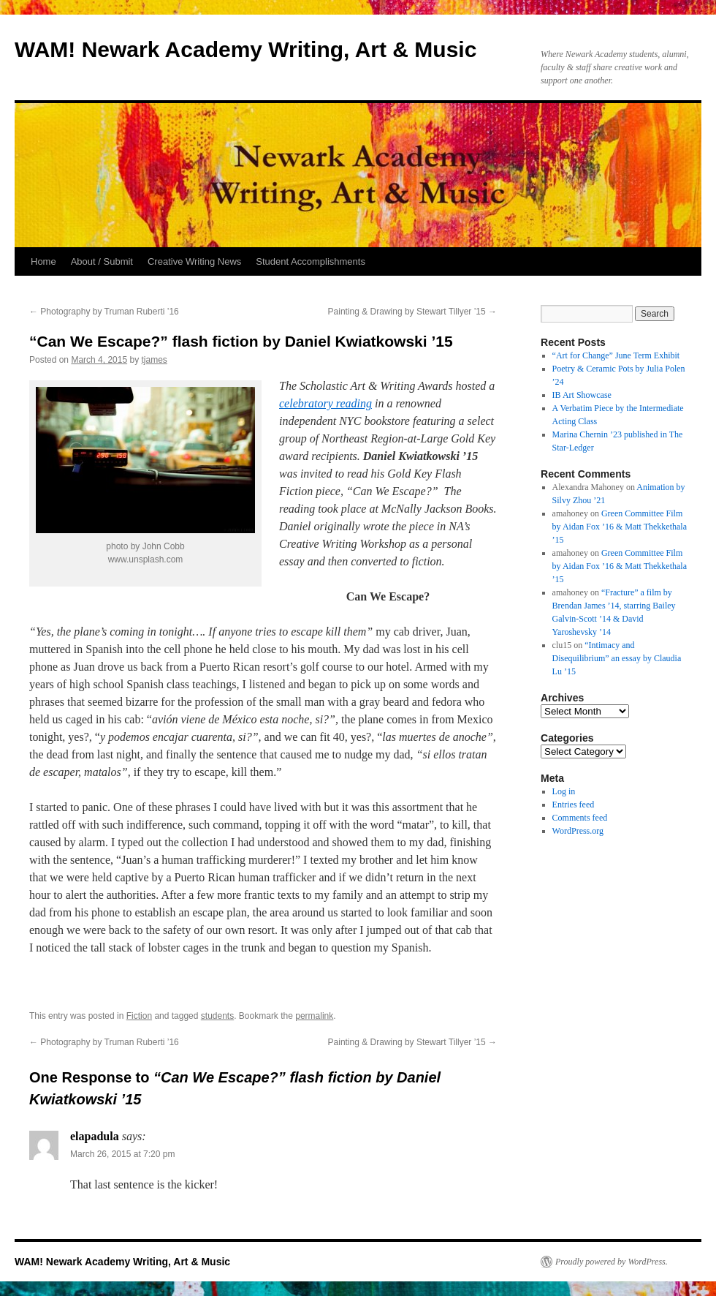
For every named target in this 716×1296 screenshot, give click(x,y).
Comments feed (580, 818)
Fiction (139, 1016)
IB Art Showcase (582, 395)
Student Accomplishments (310, 261)
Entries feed (573, 804)
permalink (314, 1016)
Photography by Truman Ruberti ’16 (104, 311)
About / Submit (102, 261)
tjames (154, 360)
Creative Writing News (194, 261)
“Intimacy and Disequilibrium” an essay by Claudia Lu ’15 (617, 658)
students (217, 1016)
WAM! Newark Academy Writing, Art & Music (245, 49)
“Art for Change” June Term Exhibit (616, 355)
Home (43, 261)
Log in (564, 791)
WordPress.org (577, 831)
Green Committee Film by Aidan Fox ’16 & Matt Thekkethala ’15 (619, 526)
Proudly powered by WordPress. (611, 1262)
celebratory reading (325, 403)
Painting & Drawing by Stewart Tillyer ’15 (412, 311)
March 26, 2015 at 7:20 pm (122, 1154)
